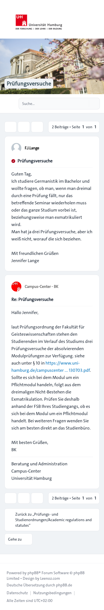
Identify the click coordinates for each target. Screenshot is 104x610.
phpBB (33, 573)
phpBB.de (64, 585)
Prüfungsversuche (34, 161)
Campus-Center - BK (41, 286)
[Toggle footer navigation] (6, 558)
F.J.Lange (32, 148)
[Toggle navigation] (97, 19)
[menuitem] (17, 593)
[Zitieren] (88, 147)
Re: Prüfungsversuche (32, 299)
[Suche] (84, 103)
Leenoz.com (50, 578)
